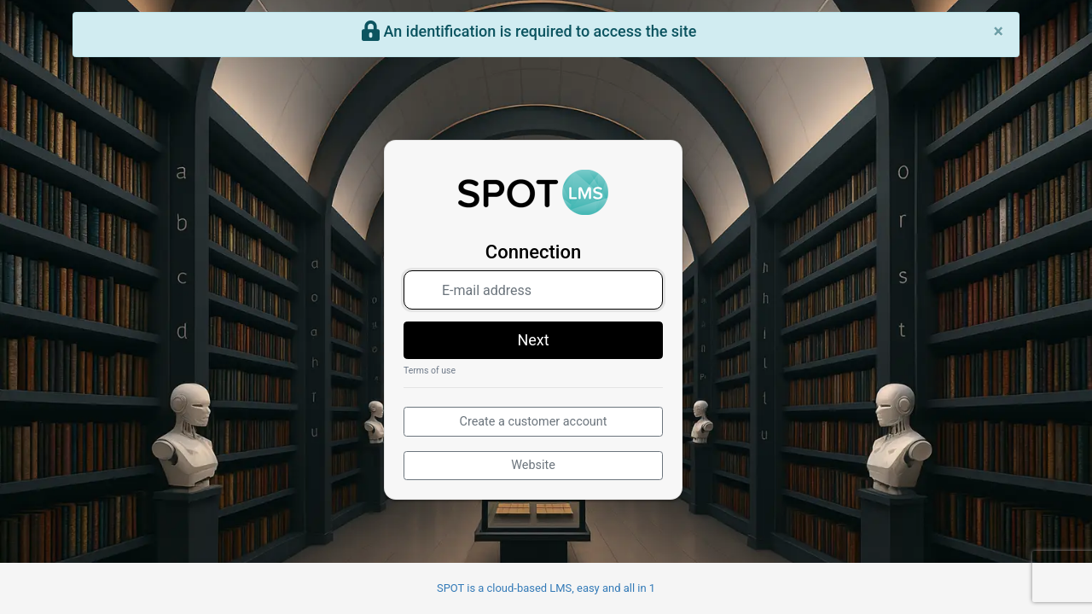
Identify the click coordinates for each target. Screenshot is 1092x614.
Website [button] (533, 465)
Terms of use (430, 370)
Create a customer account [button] (533, 421)
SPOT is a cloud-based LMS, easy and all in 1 (546, 588)
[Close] (999, 31)
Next (533, 340)
